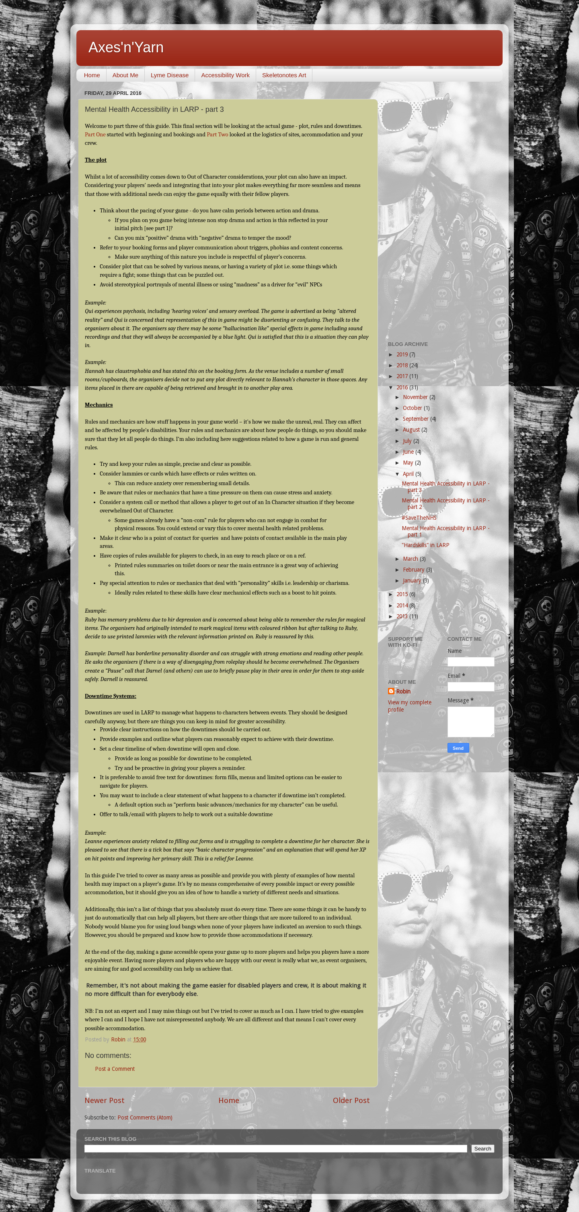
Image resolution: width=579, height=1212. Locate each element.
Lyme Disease (170, 75)
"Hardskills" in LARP (426, 545)
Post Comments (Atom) (144, 1117)
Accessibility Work (225, 75)
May (409, 462)
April (409, 474)
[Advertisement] (441, 208)
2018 (402, 365)
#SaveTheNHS (419, 517)
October (413, 408)
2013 (402, 616)
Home (92, 75)
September (416, 419)
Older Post (351, 1100)
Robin (403, 691)
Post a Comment (115, 1069)
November (416, 397)
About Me (125, 75)
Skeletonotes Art (284, 75)
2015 (402, 594)
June (409, 452)
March (411, 559)
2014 (402, 605)
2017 (402, 376)
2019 (402, 354)
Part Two (218, 134)
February (414, 569)
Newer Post (104, 1100)
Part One (96, 134)
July (408, 441)
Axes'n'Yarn (126, 47)
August (412, 429)
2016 (402, 387)
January (413, 580)
